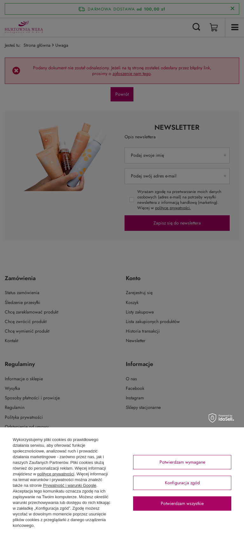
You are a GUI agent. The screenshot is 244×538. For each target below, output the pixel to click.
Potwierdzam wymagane (182, 462)
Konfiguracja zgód (182, 482)
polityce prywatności (55, 474)
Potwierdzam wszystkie (182, 503)
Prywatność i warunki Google (69, 485)
